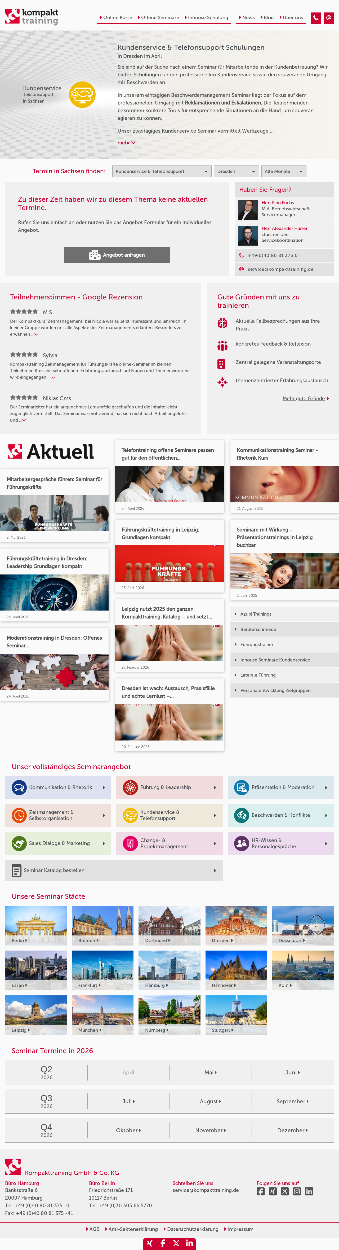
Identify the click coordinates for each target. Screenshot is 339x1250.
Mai (210, 1072)
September (293, 1101)
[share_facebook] (163, 1244)
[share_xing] (149, 1244)
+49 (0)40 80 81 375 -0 (42, 1206)
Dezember (292, 1130)
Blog (267, 17)
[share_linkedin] (189, 1244)
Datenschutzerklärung (190, 1229)
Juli (128, 1101)
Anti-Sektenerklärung (131, 1229)
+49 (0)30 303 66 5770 (125, 1206)
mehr (127, 143)
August (210, 1101)
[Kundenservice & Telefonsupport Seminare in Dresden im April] (316, 18)
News (247, 17)
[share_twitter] (176, 1244)
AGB (93, 1229)
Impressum (238, 1229)
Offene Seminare (158, 17)
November (210, 1130)
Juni (293, 1072)
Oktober (128, 1130)
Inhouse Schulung (206, 17)
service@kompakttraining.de (206, 1190)
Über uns (291, 17)
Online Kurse (116, 17)
